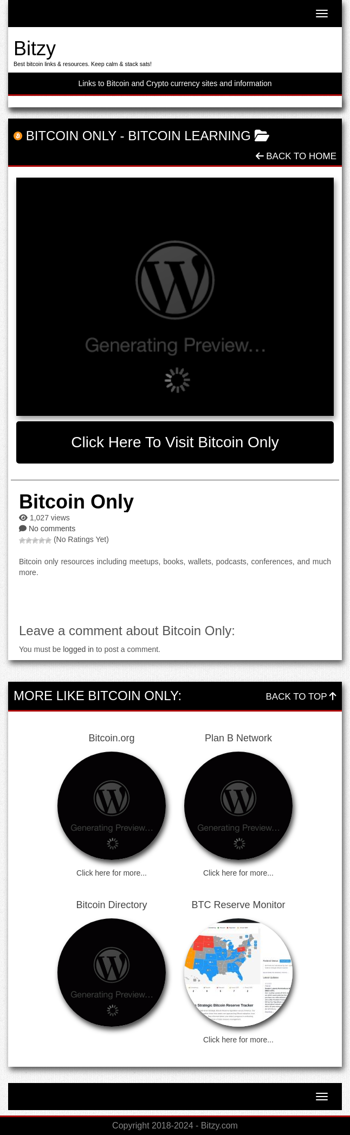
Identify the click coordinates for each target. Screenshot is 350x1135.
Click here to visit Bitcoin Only (174, 442)
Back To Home (296, 156)
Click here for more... (111, 873)
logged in (78, 649)
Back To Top (301, 697)
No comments (52, 528)
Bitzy (35, 48)
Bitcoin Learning (189, 135)
